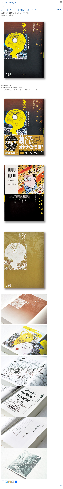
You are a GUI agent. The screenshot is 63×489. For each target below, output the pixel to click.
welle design (8, 4)
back (58, 10)
